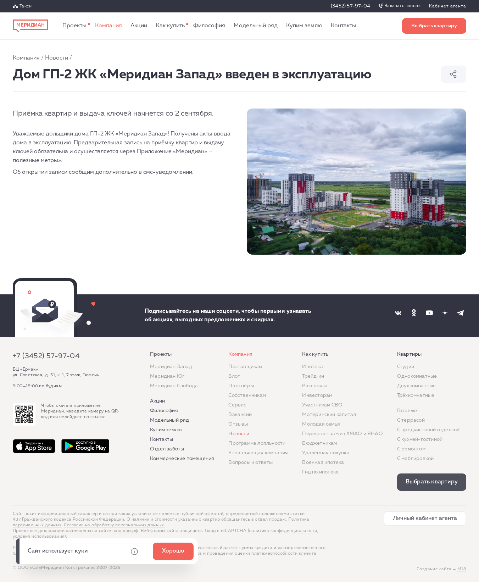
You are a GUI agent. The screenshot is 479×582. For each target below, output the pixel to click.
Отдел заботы (167, 449)
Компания (108, 26)
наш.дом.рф (125, 531)
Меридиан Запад (171, 366)
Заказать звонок (402, 6)
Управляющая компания (258, 452)
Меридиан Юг (167, 376)
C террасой (411, 420)
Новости (56, 58)
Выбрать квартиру (434, 25)
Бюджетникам (319, 443)
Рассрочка (315, 385)
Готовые (407, 410)
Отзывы (238, 424)
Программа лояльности (256, 443)
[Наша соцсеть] (398, 312)
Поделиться (453, 74)
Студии (405, 366)
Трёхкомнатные (416, 395)
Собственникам (247, 395)
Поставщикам (245, 366)
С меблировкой (415, 458)
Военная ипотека (323, 462)
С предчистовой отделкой (428, 429)
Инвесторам (317, 395)
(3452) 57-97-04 (350, 6)
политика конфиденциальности (283, 531)
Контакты (343, 26)
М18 (461, 569)
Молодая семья (321, 424)
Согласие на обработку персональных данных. (114, 525)
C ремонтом (411, 449)
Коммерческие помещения (182, 458)
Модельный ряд (256, 26)
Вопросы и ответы (250, 462)
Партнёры (241, 385)
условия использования (39, 536)
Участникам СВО (322, 405)
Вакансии (240, 414)
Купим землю (304, 26)
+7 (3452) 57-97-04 (46, 356)
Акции (138, 26)
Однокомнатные (417, 376)
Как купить (170, 26)
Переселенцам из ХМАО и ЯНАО (342, 433)
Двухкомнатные (416, 385)
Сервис (237, 405)
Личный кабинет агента (425, 518)
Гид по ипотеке (320, 472)
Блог (234, 376)
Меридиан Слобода (174, 385)
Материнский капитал (329, 414)
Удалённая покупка (325, 452)
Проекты (74, 26)
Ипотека (312, 366)
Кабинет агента (447, 6)
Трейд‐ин (313, 376)
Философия (209, 26)
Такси (26, 6)
